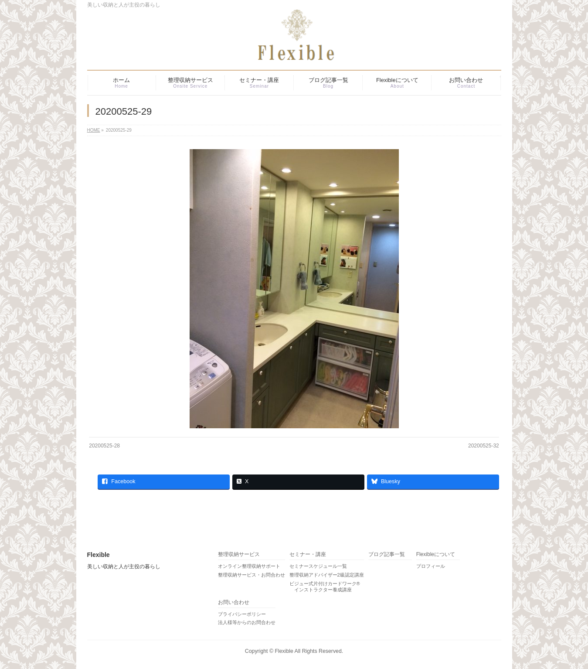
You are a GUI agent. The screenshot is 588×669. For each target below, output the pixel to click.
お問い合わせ (233, 602)
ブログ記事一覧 (386, 554)
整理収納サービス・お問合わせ (251, 574)
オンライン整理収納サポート (249, 566)
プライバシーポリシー (242, 614)
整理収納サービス (239, 554)
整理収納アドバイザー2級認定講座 (326, 574)
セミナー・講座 (307, 554)
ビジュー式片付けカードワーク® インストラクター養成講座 (324, 586)
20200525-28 (104, 446)
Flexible (284, 651)
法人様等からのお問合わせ (246, 622)
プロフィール (430, 566)
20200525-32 (483, 446)
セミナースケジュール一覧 (318, 566)
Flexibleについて (435, 554)
